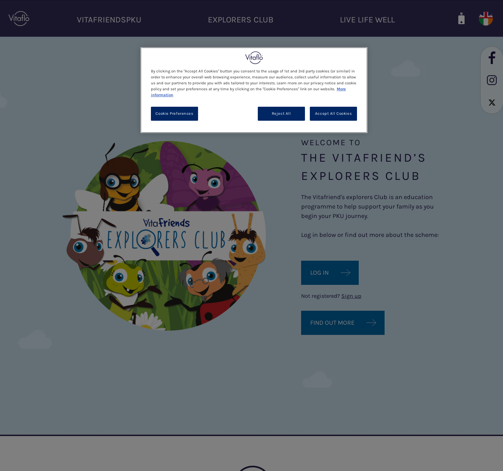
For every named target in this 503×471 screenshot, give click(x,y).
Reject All (281, 113)
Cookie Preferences (174, 113)
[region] (253, 90)
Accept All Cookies (333, 113)
